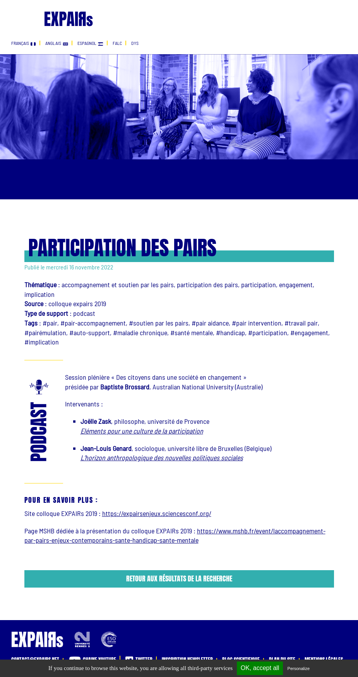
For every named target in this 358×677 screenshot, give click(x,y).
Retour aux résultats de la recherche (179, 578)
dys (135, 43)
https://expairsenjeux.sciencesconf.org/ (156, 513)
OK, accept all (260, 668)
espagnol (90, 43)
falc (117, 43)
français (23, 43)
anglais (56, 43)
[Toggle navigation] (16, 11)
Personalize (299, 668)
